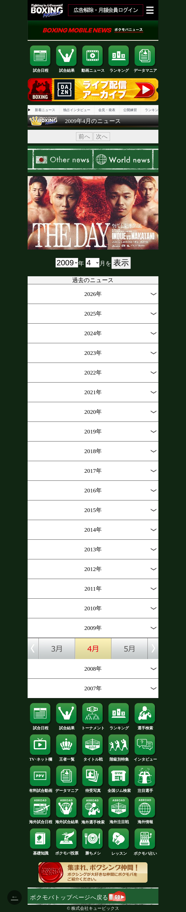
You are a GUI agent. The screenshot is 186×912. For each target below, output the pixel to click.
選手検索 (145, 726)
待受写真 (93, 789)
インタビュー (145, 757)
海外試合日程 (41, 820)
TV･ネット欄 (41, 757)
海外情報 (145, 820)
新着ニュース (45, 110)
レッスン (119, 851)
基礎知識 (41, 851)
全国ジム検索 (119, 789)
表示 (121, 262)
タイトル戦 (93, 757)
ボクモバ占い (145, 851)
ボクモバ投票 (67, 851)
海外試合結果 (67, 820)
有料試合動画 (41, 789)
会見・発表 (106, 110)
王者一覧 (67, 757)
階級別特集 (119, 757)
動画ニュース (93, 69)
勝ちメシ (93, 851)
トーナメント (93, 726)
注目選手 (145, 789)
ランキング (119, 69)
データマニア (145, 69)
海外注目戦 (119, 820)
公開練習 (130, 110)
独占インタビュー (76, 110)
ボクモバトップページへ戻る (78, 897)
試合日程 (41, 69)
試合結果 (67, 69)
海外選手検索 (93, 820)
